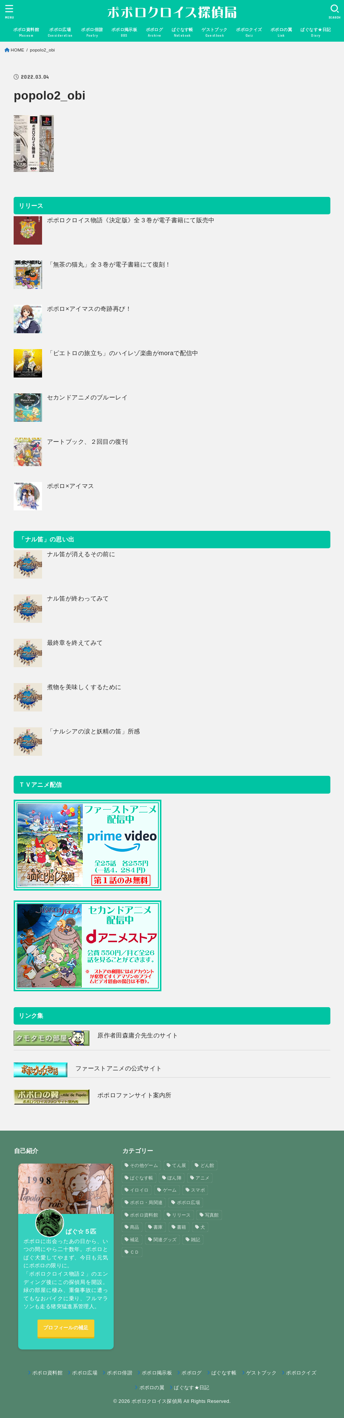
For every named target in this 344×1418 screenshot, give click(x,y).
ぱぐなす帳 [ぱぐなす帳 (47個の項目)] (141, 1178)
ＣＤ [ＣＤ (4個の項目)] (134, 1252)
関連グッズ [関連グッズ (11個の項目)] (165, 1239)
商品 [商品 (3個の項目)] (134, 1227)
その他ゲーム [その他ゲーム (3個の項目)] (144, 1165)
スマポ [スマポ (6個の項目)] (198, 1190)
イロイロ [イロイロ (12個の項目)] (139, 1190)
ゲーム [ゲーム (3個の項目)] (170, 1190)
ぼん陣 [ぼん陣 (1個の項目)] (174, 1178)
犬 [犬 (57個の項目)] (202, 1227)
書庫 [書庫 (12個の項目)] (158, 1227)
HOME (17, 50)
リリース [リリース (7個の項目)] (181, 1215)
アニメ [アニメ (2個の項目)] (202, 1178)
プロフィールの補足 (66, 1328)
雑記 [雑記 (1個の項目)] (195, 1239)
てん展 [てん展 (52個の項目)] (179, 1165)
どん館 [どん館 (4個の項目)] (207, 1165)
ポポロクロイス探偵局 (156, 1401)
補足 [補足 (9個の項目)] (134, 1239)
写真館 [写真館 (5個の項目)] (212, 1215)
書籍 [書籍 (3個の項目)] (181, 1227)
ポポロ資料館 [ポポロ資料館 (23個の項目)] (144, 1215)
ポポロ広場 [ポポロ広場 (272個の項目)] (188, 1202)
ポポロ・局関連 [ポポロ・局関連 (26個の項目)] (146, 1202)
